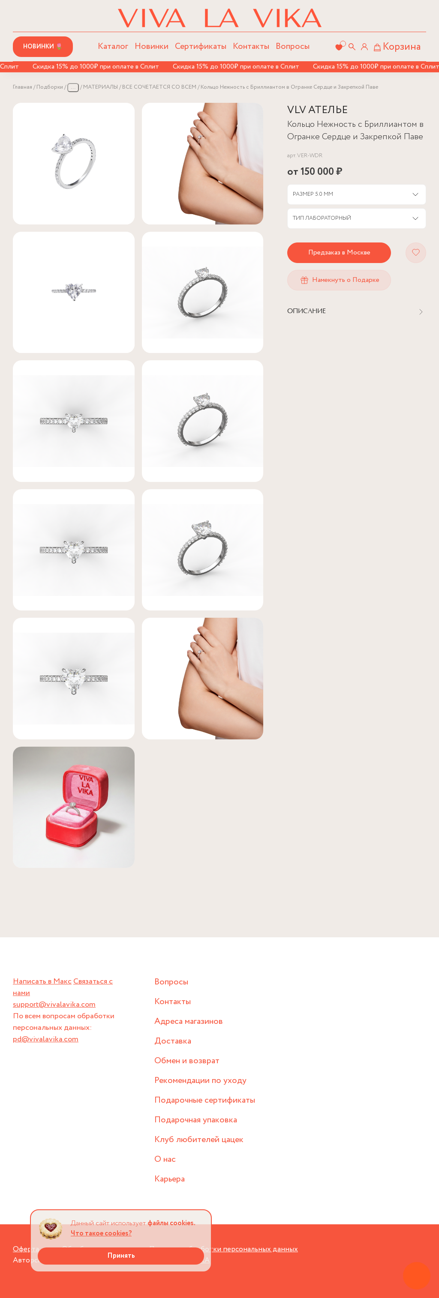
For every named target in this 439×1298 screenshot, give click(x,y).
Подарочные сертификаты (204, 1100)
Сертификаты (200, 46)
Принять (121, 1256)
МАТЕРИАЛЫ (100, 87)
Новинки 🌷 (43, 46)
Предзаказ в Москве (339, 252)
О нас (165, 1159)
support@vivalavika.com (54, 1004)
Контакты (251, 46)
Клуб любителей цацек (199, 1140)
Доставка (172, 1041)
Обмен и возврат (187, 1061)
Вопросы (293, 46)
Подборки (49, 87)
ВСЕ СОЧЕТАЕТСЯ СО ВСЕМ (159, 87)
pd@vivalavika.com (45, 1039)
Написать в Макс (42, 981)
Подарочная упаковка (195, 1120)
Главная (22, 87)
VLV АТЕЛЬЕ (317, 110)
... (73, 87)
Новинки (151, 46)
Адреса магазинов (188, 1021)
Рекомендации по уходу (200, 1080)
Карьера (169, 1179)
